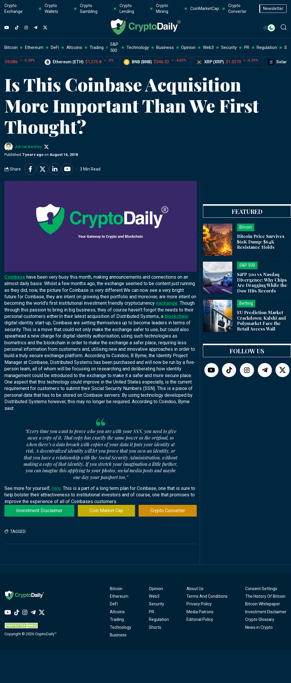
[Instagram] (26, 28)
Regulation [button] (267, 47)
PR (151, 611)
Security (156, 604)
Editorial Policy (199, 619)
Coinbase (14, 277)
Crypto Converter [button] (237, 8)
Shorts (155, 627)
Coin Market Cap (106, 510)
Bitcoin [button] (11, 47)
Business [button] (165, 47)
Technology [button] (138, 47)
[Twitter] (45, 28)
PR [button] (246, 47)
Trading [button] (97, 47)
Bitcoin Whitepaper (262, 604)
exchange (167, 303)
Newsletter (273, 8)
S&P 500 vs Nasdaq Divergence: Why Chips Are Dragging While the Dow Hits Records (262, 282)
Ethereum (119, 596)
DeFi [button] (55, 47)
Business (118, 635)
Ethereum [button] (34, 47)
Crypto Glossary (259, 619)
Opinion (156, 588)
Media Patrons (199, 611)
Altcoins (117, 611)
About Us (194, 588)
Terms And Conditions (207, 596)
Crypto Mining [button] (162, 8)
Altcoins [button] (74, 47)
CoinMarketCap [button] (204, 8)
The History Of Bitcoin (265, 596)
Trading (117, 619)
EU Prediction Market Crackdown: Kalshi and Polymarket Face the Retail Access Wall (261, 320)
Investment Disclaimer (39, 510)
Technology (120, 627)
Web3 (154, 596)
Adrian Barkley (28, 146)
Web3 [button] (208, 47)
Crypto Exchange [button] (13, 8)
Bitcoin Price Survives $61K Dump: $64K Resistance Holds (261, 241)
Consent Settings (261, 588)
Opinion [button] (188, 47)
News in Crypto (259, 627)
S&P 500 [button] (114, 47)
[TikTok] (16, 28)
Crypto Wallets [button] (51, 8)
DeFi (114, 604)
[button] (284, 27)
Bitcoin (116, 588)
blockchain (176, 316)
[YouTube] (6, 28)
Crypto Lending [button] (127, 8)
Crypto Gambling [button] (88, 8)
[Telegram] (35, 28)
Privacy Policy (199, 604)
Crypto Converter (167, 510)
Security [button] (229, 47)
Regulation (159, 619)
